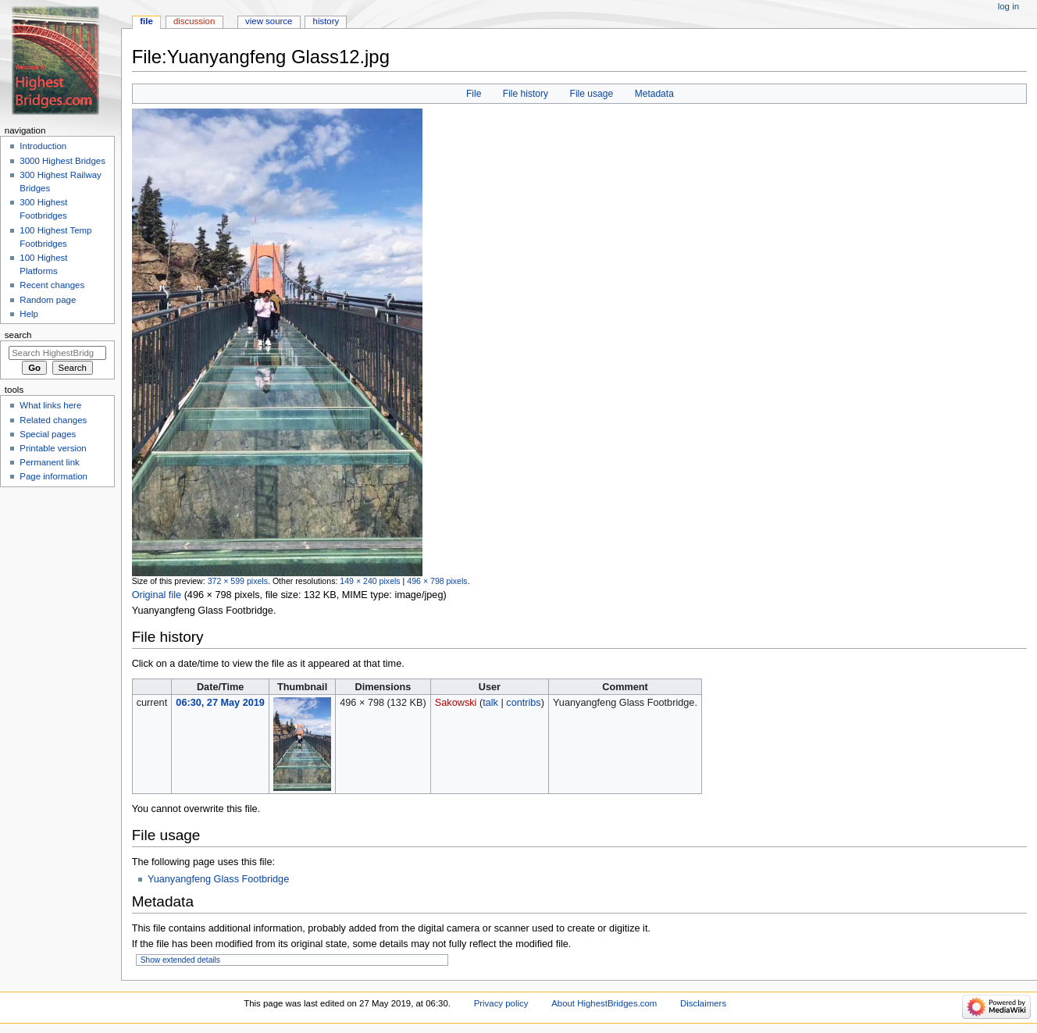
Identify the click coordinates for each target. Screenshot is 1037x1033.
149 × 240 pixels (370, 581)
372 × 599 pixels (238, 581)
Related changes (53, 420)
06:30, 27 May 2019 (220, 702)
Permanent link (49, 462)
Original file (156, 595)
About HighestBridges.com (604, 1003)
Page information (53, 476)
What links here (50, 405)
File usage (592, 93)
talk (490, 702)
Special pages (48, 434)
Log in (1008, 6)
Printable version (53, 448)
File (473, 93)
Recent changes (52, 285)
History (326, 21)
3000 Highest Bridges (62, 161)
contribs (523, 702)
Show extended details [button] (180, 960)
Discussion (194, 21)
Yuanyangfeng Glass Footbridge (218, 879)
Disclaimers (703, 1003)
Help (29, 314)
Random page (48, 300)
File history (525, 93)
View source (268, 21)
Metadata (654, 93)
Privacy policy (501, 1003)
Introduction (43, 146)
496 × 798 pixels (437, 581)
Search (18, 335)
